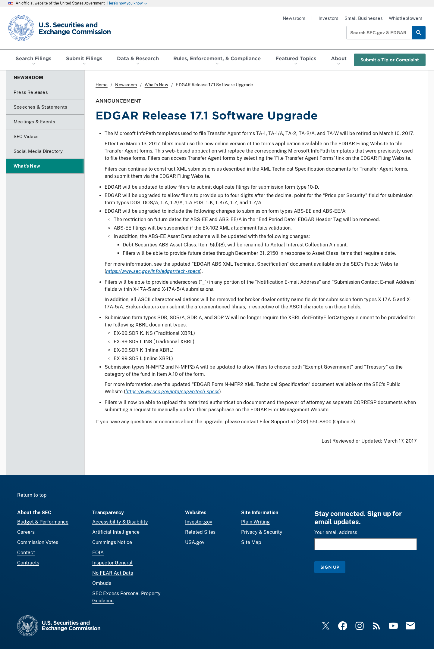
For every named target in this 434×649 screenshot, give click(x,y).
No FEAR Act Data (112, 573)
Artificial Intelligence (116, 532)
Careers (26, 532)
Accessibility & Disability (120, 522)
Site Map (251, 542)
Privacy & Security (261, 532)
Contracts (28, 563)
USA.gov (194, 542)
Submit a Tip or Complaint (389, 59)
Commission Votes (37, 542)
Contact (26, 552)
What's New (156, 84)
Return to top (32, 495)
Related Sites (200, 532)
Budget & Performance (42, 522)
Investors (328, 18)
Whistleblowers (406, 18)
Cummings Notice (112, 542)
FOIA (98, 552)
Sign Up (329, 567)
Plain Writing (255, 522)
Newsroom (294, 18)
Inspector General (112, 563)
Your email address (335, 532)
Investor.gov (198, 522)
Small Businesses (363, 18)
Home (102, 84)
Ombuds (101, 583)
